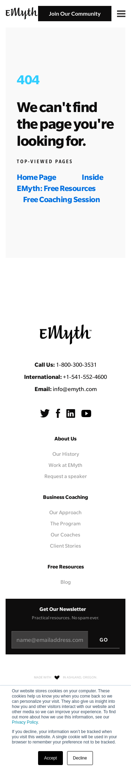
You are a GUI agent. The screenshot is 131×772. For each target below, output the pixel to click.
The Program (65, 523)
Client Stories (65, 546)
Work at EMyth (65, 465)
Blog (65, 582)
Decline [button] (80, 758)
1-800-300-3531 (76, 364)
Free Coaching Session (61, 199)
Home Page (36, 177)
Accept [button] (50, 758)
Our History (65, 454)
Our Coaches (65, 535)
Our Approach (65, 512)
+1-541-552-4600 (85, 377)
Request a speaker (65, 476)
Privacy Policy (25, 722)
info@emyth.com (75, 389)
